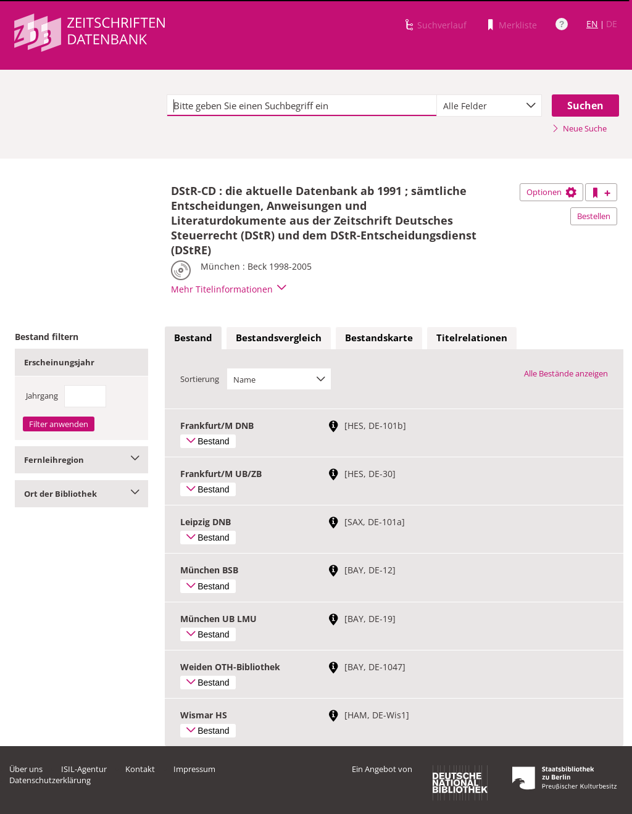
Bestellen (593, 216)
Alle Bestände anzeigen (566, 373)
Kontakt (140, 769)
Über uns (26, 769)
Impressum (194, 769)
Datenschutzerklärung (50, 780)
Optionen (551, 191)
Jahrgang (42, 395)
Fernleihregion (81, 459)
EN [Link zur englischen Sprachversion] (592, 24)
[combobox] (489, 105)
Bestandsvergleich (279, 337)
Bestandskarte (379, 337)
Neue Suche (579, 128)
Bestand (193, 337)
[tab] (193, 338)
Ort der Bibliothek (81, 493)
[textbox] (302, 105)
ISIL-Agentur (84, 769)
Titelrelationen (471, 337)
